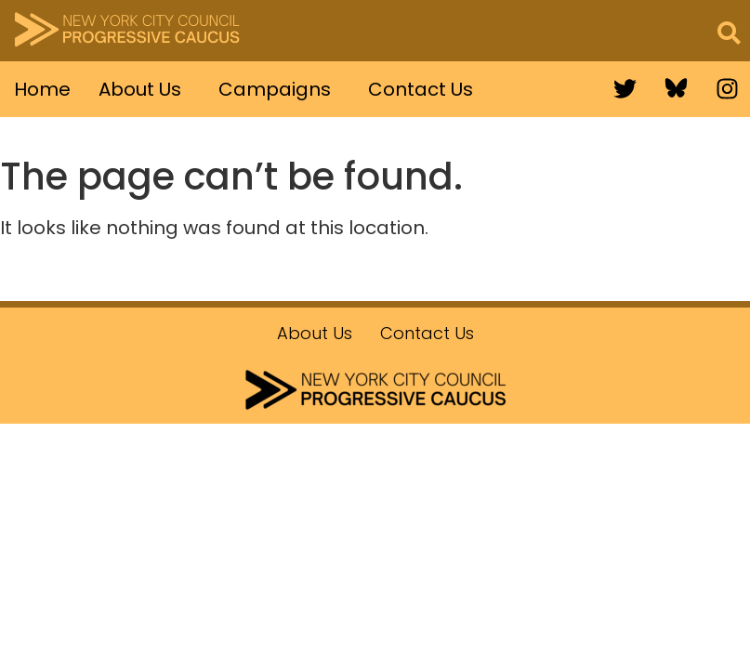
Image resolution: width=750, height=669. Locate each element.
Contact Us (420, 89)
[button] (144, 89)
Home (42, 89)
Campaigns (274, 89)
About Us (140, 89)
